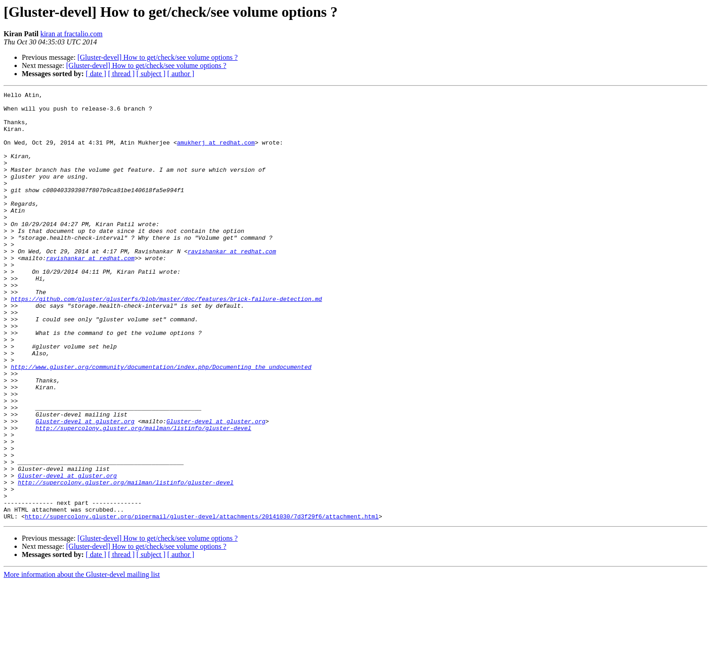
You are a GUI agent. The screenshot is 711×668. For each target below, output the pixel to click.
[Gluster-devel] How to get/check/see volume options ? (158, 57)
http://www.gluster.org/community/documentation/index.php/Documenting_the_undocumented (161, 422)
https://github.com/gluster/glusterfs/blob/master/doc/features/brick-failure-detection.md (166, 341)
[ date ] (96, 73)
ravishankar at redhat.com (232, 284)
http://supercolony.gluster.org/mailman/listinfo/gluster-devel (143, 496)
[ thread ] (121, 73)
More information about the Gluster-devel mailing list (82, 660)
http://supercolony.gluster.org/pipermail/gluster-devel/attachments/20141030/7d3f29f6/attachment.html (202, 602)
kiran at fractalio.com (71, 34)
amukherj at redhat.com (216, 153)
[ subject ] (151, 73)
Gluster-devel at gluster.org (84, 488)
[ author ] (181, 73)
